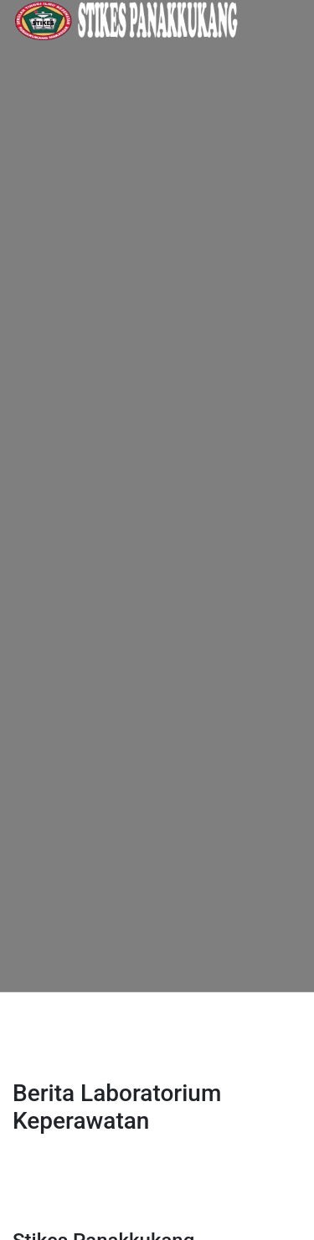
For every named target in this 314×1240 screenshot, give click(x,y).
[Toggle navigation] (36, 1015)
